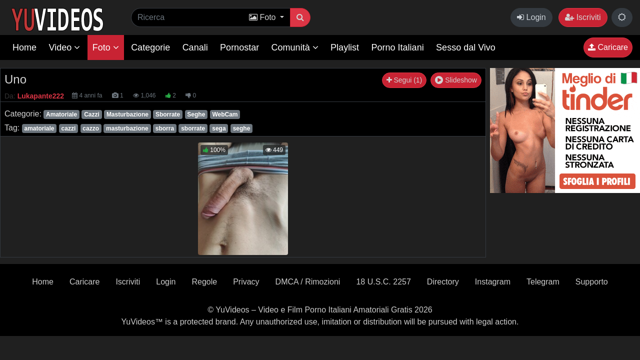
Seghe (196, 114)
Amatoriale (61, 114)
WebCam (225, 114)
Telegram (543, 282)
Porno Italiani (398, 47)
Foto (105, 47)
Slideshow (456, 80)
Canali (195, 47)
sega (219, 128)
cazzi (69, 128)
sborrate (193, 128)
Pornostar (239, 47)
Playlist (344, 47)
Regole (204, 282)
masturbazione (127, 128)
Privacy (246, 282)
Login (531, 17)
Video (64, 47)
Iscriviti (582, 17)
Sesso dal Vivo (466, 47)
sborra (165, 128)
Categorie (150, 47)
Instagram (492, 282)
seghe (241, 128)
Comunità (295, 47)
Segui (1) (404, 80)
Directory (443, 282)
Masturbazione (127, 114)
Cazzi (92, 114)
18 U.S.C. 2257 (383, 282)
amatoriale (39, 128)
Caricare (608, 47)
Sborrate (168, 114)
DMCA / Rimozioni (308, 282)
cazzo (90, 128)
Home (24, 47)
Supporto (592, 282)
